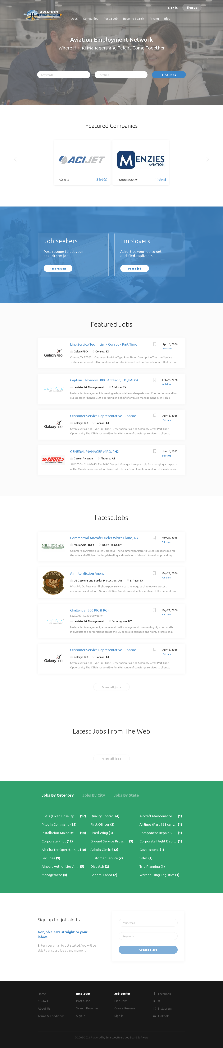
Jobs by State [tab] (126, 795)
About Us (44, 1008)
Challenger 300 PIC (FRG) (89, 610)
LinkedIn (164, 1016)
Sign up (192, 7)
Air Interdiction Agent (87, 573)
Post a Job (83, 1001)
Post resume (58, 268)
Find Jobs (169, 75)
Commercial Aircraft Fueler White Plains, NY (104, 538)
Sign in (173, 8)
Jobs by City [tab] (93, 795)
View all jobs (111, 687)
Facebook (164, 993)
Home (42, 993)
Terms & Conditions (51, 1016)
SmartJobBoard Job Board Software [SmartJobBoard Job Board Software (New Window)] (127, 1037)
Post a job (134, 268)
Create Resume (124, 1008)
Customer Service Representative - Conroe (103, 416)
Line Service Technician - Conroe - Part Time (103, 344)
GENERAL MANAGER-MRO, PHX (94, 451)
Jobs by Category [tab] (58, 795)
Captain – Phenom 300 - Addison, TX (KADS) (104, 380)
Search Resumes (87, 1008)
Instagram (165, 1008)
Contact (43, 1001)
